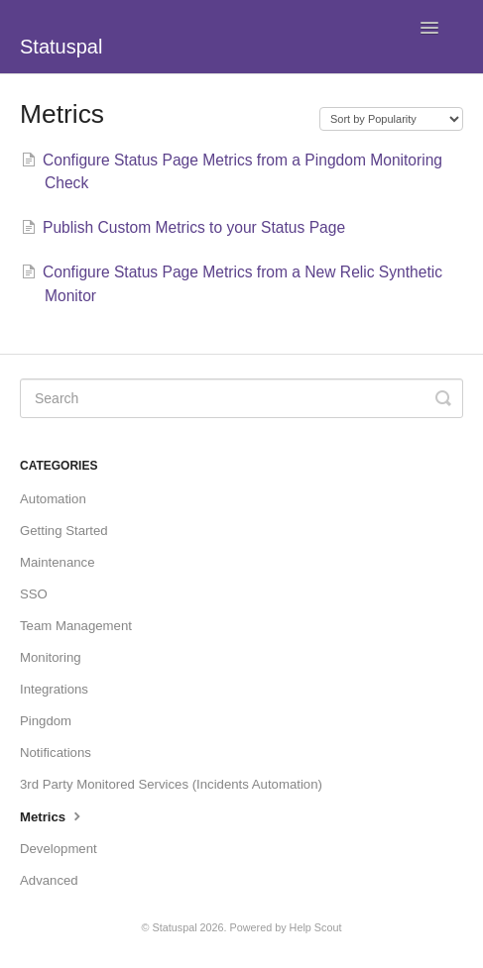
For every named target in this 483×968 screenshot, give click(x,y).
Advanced (49, 880)
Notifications (55, 752)
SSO (34, 594)
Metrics (52, 815)
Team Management (76, 625)
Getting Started (64, 530)
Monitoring (50, 657)
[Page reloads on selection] (391, 119)
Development (58, 848)
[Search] (241, 398)
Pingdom (45, 720)
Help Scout (316, 927)
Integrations (54, 689)
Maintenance (57, 562)
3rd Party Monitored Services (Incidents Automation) (171, 784)
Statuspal (175, 927)
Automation (53, 498)
